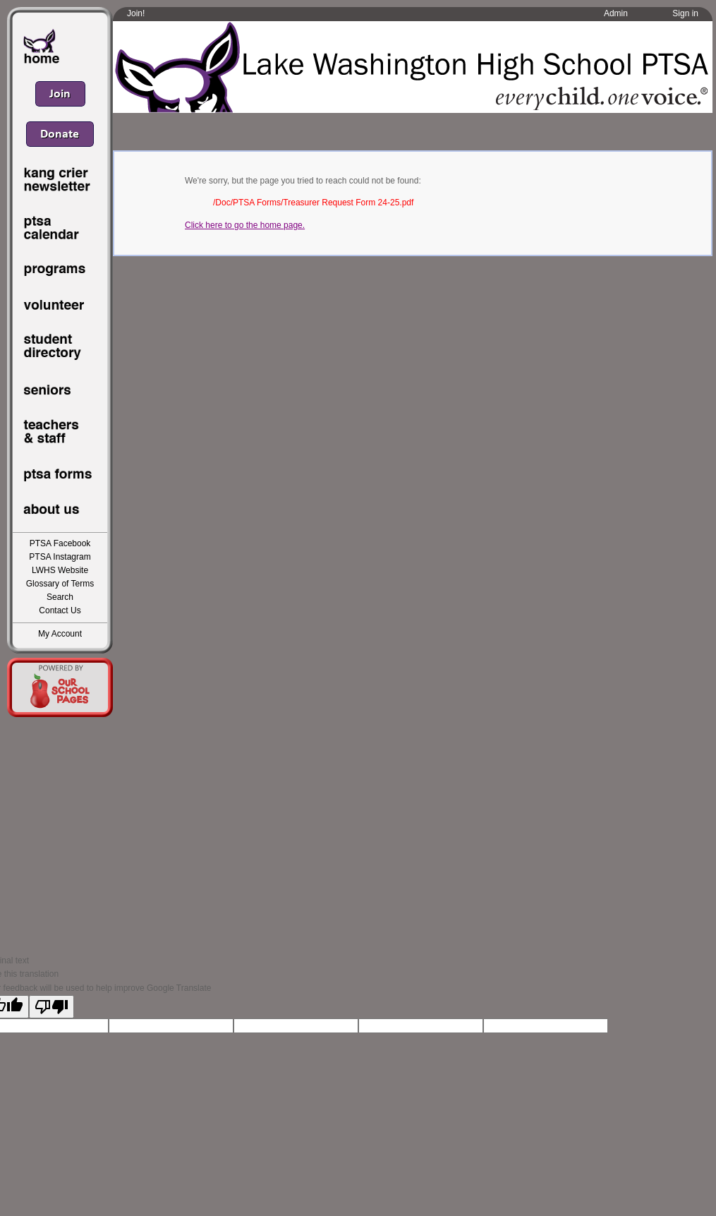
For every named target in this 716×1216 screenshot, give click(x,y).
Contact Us (59, 610)
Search (60, 597)
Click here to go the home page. (245, 225)
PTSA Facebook (60, 543)
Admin (616, 13)
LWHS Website (60, 570)
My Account (60, 634)
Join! (136, 13)
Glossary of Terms (60, 584)
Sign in (685, 13)
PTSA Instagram (59, 557)
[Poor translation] (51, 1006)
